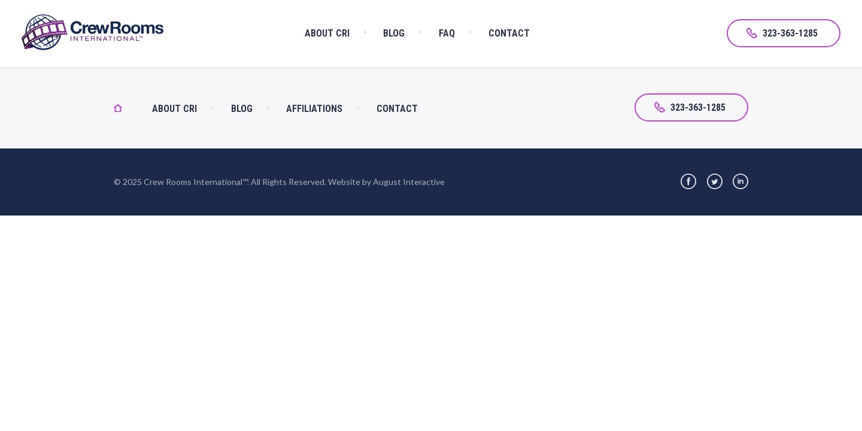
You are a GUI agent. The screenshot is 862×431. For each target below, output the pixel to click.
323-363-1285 (782, 34)
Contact (509, 33)
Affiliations (314, 108)
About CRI (327, 33)
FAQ (447, 33)
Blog (394, 33)
